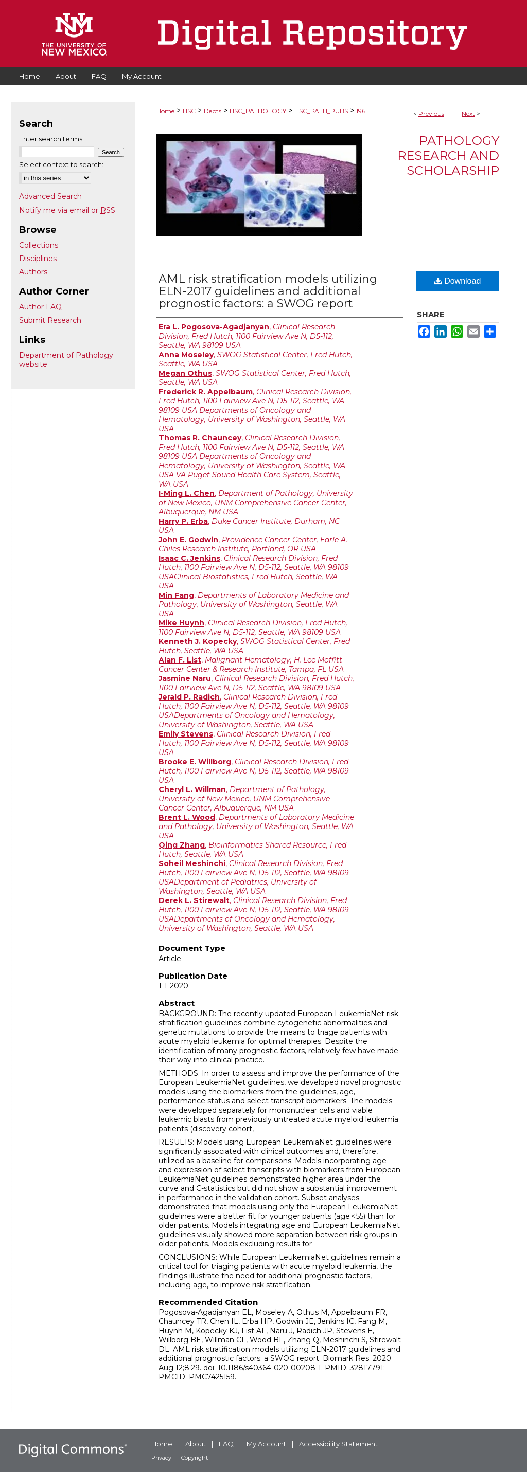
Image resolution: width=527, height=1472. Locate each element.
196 (360, 111)
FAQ (226, 1444)
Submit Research (50, 320)
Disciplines (38, 258)
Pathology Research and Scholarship (448, 155)
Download (457, 281)
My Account (266, 1444)
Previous (431, 113)
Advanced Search (50, 196)
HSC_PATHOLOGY (258, 111)
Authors (33, 272)
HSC (189, 111)
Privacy (161, 1457)
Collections (38, 245)
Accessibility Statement (338, 1444)
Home (165, 111)
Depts (212, 111)
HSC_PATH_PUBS (321, 111)
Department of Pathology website (66, 360)
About (195, 1444)
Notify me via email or (67, 210)
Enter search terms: (51, 139)
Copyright (194, 1457)
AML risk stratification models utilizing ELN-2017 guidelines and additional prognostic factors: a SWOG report (268, 291)
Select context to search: (61, 164)
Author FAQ (40, 306)
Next (468, 113)
